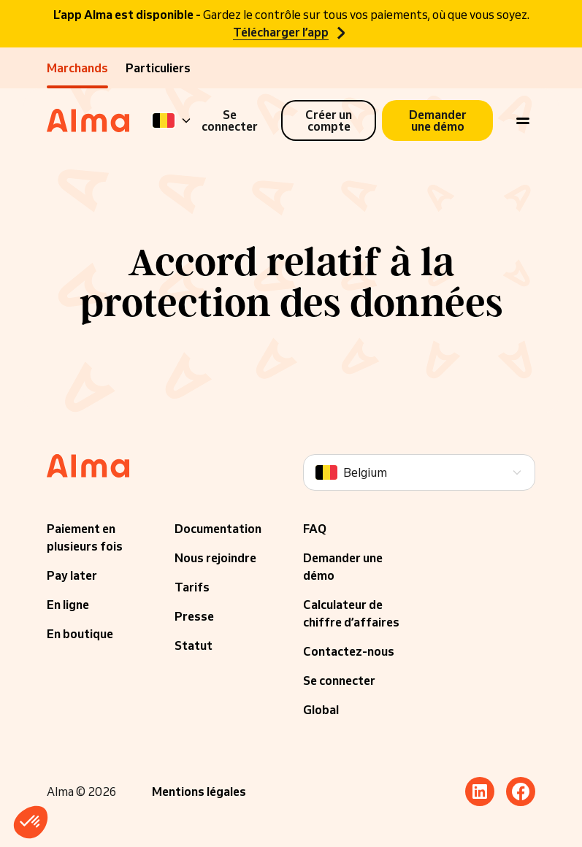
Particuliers (158, 68)
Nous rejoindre (215, 558)
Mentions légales (199, 791)
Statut (193, 645)
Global (321, 709)
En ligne (68, 604)
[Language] (172, 120)
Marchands (77, 68)
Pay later (72, 575)
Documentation (218, 528)
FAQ (314, 528)
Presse (194, 616)
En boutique (80, 633)
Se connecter (339, 680)
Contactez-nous (348, 651)
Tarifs (192, 587)
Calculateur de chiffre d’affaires (351, 613)
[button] (30, 822)
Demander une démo (343, 567)
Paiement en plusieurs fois (85, 537)
